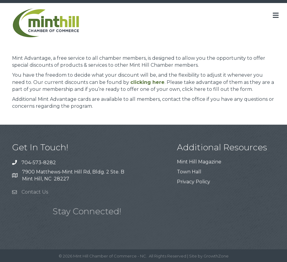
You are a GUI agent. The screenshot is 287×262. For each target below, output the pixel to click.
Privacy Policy (193, 182)
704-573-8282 (38, 162)
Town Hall (189, 172)
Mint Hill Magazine (199, 162)
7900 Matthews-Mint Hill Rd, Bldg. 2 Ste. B (73, 172)
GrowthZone (216, 256)
